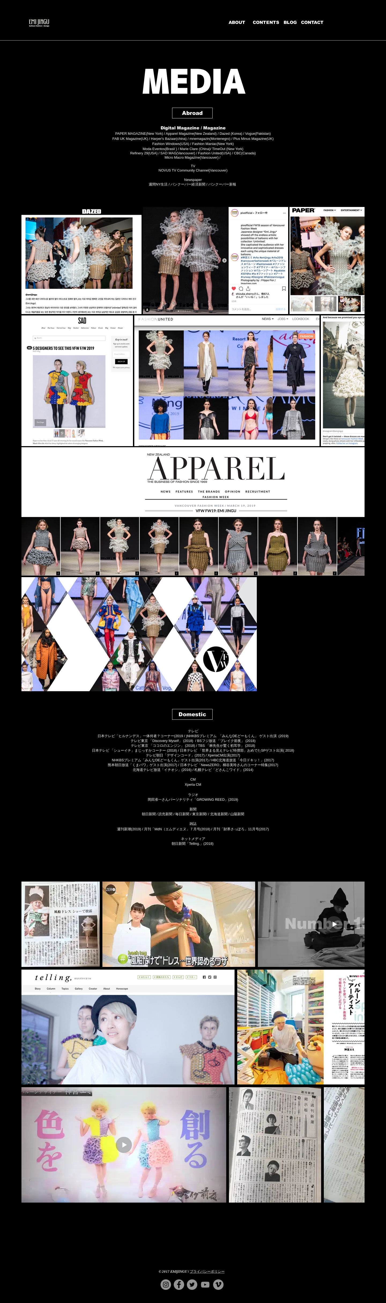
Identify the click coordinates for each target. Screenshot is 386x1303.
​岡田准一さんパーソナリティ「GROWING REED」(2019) (193, 800)
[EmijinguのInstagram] (166, 1284)
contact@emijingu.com (196, 1300)
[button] (192, 113)
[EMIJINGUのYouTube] (205, 1284)
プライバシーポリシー (207, 1271)
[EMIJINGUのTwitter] (192, 1284)
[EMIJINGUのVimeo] (218, 1284)
